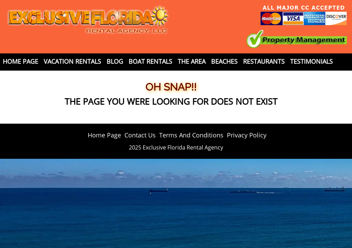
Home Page (20, 61)
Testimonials (311, 61)
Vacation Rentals (72, 61)
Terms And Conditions (191, 135)
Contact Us (21, 74)
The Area (192, 61)
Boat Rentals (150, 61)
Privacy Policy (246, 135)
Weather (60, 74)
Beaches (224, 61)
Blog (115, 61)
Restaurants (264, 61)
